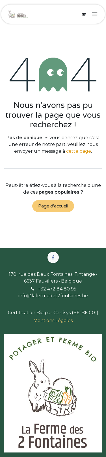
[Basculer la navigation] (94, 14)
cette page (78, 151)
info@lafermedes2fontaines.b (51, 295)
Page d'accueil (53, 206)
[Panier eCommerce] (83, 14)
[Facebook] (53, 257)
